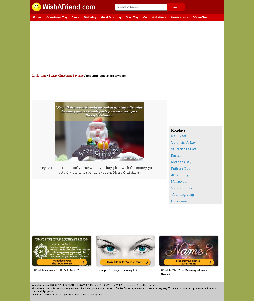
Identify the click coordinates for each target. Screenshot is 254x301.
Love (75, 17)
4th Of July (180, 175)
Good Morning (111, 17)
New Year (178, 136)
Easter (176, 155)
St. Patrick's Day (183, 149)
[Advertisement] (128, 47)
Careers (103, 294)
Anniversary (180, 17)
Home (36, 17)
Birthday (90, 17)
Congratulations (154, 17)
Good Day (132, 17)
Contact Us (37, 294)
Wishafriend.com (40, 285)
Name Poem (201, 17)
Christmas (39, 75)
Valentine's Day (56, 17)
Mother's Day (181, 162)
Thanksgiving (182, 194)
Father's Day (180, 168)
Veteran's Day (181, 188)
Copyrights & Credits (70, 294)
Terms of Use (51, 294)
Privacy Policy (90, 294)
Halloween (180, 181)
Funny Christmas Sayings (66, 75)
